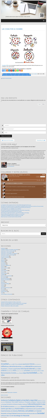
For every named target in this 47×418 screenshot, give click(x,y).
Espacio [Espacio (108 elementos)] (23, 406)
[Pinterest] (11, 70)
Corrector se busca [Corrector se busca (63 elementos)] (11, 404)
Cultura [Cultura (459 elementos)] (30, 404)
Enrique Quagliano (34, 73)
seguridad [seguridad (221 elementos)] (26, 373)
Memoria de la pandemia (6, 275)
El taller (2, 261)
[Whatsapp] (18, 70)
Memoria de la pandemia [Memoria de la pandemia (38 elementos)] (35, 408)
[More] (22, 70)
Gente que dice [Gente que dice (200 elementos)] (6, 408)
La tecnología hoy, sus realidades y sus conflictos (11, 208)
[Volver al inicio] (4, 395)
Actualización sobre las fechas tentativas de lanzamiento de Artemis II (16, 207)
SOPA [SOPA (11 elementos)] (38, 373)
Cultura (2, 258)
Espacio (2, 266)
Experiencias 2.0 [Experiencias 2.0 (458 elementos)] (32, 406)
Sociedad (3, 290)
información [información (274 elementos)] (25, 368)
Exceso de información (7, 140)
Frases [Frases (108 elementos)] (10, 368)
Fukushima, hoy (41, 140)
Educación (3, 260)
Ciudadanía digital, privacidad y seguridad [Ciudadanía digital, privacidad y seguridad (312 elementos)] (22, 400)
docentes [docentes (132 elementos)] (18, 366)
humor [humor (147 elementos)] (18, 368)
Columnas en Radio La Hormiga (7, 254)
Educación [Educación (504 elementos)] (36, 404)
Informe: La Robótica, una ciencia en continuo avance (12, 304)
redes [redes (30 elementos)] (42, 370)
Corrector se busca (5, 256)
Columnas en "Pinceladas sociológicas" (9, 253)
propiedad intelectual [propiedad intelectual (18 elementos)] (34, 370)
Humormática (4, 273)
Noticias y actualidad (5, 279)
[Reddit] (7, 70)
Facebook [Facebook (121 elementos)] (4, 368)
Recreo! (2, 288)
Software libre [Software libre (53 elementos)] (5, 415)
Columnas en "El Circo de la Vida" (8, 250)
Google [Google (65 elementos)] (14, 368)
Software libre (4, 291)
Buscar (43, 233)
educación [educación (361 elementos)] (29, 366)
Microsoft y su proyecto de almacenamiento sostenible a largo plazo (15, 210)
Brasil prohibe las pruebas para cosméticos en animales (12, 214)
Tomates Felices (5, 65)
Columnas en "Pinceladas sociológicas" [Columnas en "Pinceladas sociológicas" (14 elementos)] (27, 402)
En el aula (3, 262)
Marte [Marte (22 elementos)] (36, 368)
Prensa (2, 286)
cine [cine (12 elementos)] (35, 364)
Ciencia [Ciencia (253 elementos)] (32, 364)
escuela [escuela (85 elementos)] (35, 366)
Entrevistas (3, 264)
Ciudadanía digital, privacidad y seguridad (9, 249)
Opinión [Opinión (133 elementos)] (39, 411)
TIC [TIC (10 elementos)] (39, 373)
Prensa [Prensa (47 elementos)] (19, 413)
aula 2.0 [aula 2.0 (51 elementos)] (14, 364)
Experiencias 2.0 (4, 267)
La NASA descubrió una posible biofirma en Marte (11, 211)
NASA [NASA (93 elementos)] (14, 370)
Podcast (2, 285)
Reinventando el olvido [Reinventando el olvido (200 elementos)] (8, 373)
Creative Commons (5, 257)
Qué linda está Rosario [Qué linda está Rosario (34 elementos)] (27, 413)
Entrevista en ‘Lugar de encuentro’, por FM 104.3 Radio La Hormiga (15, 212)
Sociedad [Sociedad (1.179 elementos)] (40, 413)
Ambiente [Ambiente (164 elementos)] (4, 400)
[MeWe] (13, 70)
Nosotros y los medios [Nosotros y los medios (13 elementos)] (20, 370)
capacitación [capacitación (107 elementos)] (25, 364)
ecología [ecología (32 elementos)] (23, 366)
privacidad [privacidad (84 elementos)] (27, 370)
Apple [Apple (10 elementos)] (10, 364)
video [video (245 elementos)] (3, 375)
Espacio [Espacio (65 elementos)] (39, 366)
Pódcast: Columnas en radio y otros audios (9, 305)
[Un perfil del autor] (10, 166)
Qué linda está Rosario (5, 287)
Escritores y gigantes (5, 265)
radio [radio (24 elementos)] (39, 370)
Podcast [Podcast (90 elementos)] (14, 413)
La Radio (2, 274)
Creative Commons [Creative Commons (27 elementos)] (22, 404)
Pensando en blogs (5, 283)
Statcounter (10, 392)
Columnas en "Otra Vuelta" (6, 252)
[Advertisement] (10, 88)
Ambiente (3, 248)
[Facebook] (3, 70)
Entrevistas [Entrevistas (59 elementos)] (11, 406)
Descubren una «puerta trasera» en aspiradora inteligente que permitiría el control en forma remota (22, 206)
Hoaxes (2, 271)
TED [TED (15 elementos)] (10, 415)
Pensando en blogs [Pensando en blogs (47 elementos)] (6, 413)
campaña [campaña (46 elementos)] (20, 364)
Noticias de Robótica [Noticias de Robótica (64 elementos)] (12, 411)
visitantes (15, 392)
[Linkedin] (9, 70)
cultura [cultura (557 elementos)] (3, 366)
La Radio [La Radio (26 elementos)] (26, 408)
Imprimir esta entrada (6, 78)
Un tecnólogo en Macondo (6, 294)
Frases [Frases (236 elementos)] (40, 406)
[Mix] (15, 70)
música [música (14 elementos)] (11, 370)
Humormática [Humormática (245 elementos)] (19, 408)
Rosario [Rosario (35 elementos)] (21, 373)
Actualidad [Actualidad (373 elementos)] (5, 364)
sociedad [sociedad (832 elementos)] (33, 373)
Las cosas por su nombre (12, 29)
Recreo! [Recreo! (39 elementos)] (35, 413)
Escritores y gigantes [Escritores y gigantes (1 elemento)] (17, 406)
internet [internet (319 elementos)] (32, 368)
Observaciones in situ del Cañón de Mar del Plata (11, 216)
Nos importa (3, 277)
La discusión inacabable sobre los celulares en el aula (12, 215)
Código (43, 104)
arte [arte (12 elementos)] (11, 364)
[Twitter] (5, 70)
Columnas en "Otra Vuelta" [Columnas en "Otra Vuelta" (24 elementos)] (11, 402)
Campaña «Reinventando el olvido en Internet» (11, 301)
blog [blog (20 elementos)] (17, 364)
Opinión (2, 282)
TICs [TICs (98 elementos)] (41, 373)
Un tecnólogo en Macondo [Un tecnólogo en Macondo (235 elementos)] (20, 415)
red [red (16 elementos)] (40, 370)
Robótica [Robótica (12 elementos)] (17, 373)
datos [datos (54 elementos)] (8, 366)
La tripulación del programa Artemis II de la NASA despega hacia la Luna (16, 204)
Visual (39, 104)
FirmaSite (5, 417)
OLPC (2, 281)
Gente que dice (4, 270)
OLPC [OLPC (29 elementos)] (34, 411)
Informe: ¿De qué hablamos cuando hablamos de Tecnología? (14, 303)
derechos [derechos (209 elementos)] (12, 366)
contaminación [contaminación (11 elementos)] (38, 364)
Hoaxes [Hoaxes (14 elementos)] (13, 408)
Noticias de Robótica (5, 278)
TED (2, 292)
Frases (2, 269)
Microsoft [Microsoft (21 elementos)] (8, 370)
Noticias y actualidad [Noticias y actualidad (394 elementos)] (25, 411)
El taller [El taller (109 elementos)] (43, 404)
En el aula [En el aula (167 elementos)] (4, 406)
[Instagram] (20, 70)
